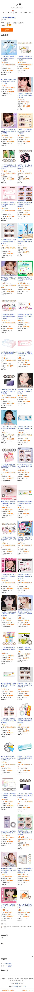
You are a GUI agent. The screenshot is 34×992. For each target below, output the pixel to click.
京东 (21, 12)
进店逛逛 (7, 30)
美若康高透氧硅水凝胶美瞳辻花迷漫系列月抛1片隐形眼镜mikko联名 (8, 795)
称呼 (2, 938)
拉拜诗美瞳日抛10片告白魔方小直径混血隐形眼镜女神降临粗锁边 (24, 166)
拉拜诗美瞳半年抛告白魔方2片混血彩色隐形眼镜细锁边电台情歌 (8, 576)
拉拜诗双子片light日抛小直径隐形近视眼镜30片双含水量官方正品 (9, 353)
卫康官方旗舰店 (25, 727)
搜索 (32, 990)
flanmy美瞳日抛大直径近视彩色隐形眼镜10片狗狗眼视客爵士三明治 (8, 503)
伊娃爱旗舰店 (8, 912)
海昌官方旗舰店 (25, 102)
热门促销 (10, 12)
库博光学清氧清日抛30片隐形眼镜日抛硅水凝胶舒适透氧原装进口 (24, 279)
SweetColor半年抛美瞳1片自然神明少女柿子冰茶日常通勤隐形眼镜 (8, 279)
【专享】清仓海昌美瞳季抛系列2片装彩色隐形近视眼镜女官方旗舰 (24, 95)
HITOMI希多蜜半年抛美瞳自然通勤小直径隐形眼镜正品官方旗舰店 (8, 81)
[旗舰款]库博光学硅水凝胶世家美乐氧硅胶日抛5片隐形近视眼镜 (24, 503)
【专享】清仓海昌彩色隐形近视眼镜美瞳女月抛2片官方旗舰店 (24, 613)
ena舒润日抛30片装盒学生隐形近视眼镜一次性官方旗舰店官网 (25, 241)
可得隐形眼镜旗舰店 (8, 17)
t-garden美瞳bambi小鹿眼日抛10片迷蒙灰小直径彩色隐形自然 (24, 466)
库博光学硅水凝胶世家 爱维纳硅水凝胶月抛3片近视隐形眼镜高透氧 (24, 316)
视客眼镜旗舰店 (25, 360)
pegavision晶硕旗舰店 (27, 64)
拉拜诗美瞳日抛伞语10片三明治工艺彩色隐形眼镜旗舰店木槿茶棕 (24, 576)
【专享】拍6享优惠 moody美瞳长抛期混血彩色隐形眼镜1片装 (9, 428)
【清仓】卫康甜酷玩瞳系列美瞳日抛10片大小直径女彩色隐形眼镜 (24, 720)
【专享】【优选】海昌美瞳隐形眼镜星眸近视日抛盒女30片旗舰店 (24, 131)
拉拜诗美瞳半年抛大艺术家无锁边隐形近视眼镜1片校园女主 (8, 539)
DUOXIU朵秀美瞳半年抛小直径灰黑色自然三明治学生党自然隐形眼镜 (8, 758)
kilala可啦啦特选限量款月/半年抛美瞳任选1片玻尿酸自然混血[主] (8, 166)
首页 (4, 12)
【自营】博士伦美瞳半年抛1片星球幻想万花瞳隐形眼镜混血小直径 (24, 832)
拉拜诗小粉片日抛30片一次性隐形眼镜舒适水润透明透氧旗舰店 (8, 204)
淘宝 (16, 12)
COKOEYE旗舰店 (25, 210)
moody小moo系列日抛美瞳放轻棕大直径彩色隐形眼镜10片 (24, 905)
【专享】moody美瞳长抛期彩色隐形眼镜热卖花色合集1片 (8, 649)
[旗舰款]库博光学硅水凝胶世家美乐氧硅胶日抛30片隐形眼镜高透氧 (8, 685)
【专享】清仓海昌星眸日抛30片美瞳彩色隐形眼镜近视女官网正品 (8, 131)
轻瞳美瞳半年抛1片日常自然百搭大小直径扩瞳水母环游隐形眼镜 (24, 391)
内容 (2, 943)
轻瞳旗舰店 (24, 397)
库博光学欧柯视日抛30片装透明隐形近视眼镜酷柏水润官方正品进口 (24, 428)
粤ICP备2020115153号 (20, 986)
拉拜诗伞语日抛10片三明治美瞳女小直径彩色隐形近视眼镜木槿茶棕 (24, 685)
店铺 (30, 12)
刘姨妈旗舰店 (8, 963)
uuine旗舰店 (8, 966)
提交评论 (4, 959)
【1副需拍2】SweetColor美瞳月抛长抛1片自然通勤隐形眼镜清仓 (24, 795)
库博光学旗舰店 (25, 322)
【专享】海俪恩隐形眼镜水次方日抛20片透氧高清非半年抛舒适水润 (8, 58)
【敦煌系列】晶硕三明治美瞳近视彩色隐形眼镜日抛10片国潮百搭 (24, 58)
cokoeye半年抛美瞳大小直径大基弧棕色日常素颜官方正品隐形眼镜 (24, 204)
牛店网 (17, 4)
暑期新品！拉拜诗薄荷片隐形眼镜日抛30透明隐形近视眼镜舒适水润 (24, 758)
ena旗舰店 (24, 248)
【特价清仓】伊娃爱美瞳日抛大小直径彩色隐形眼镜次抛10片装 (8, 905)
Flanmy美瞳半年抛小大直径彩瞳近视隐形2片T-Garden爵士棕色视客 (8, 870)
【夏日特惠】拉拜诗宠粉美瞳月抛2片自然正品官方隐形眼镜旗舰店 (8, 720)
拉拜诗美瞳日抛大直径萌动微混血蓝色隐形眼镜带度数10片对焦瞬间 (8, 466)
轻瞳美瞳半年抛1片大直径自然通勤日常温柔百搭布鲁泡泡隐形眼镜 (8, 613)
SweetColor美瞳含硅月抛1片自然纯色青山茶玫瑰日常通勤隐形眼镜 (8, 391)
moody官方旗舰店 (9, 435)
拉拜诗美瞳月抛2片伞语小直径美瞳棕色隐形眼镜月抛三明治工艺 (8, 241)
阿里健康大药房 (25, 285)
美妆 (5, 20)
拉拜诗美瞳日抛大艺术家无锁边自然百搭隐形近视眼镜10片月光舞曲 (24, 539)
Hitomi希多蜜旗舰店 (10, 87)
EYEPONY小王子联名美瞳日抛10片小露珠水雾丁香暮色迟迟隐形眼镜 (25, 870)
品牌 (25, 12)
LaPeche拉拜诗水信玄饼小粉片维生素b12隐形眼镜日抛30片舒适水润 (24, 353)
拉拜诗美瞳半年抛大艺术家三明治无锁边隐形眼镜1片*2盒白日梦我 (8, 316)
